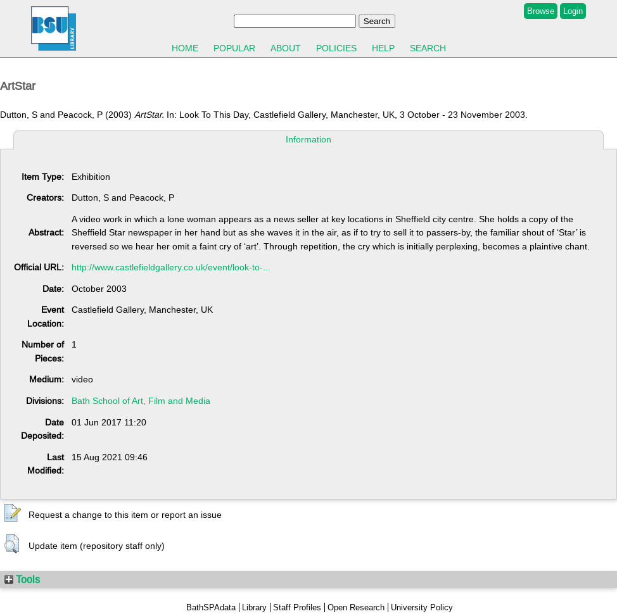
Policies (336, 48)
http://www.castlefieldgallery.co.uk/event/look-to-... (171, 267)
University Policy (422, 607)
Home (185, 48)
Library (254, 607)
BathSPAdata (211, 607)
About (285, 48)
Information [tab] (308, 139)
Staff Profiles (297, 607)
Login (573, 11)
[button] (12, 513)
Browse (540, 11)
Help (383, 48)
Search (428, 48)
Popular (234, 48)
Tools (22, 579)
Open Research (356, 607)
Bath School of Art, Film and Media (141, 401)
